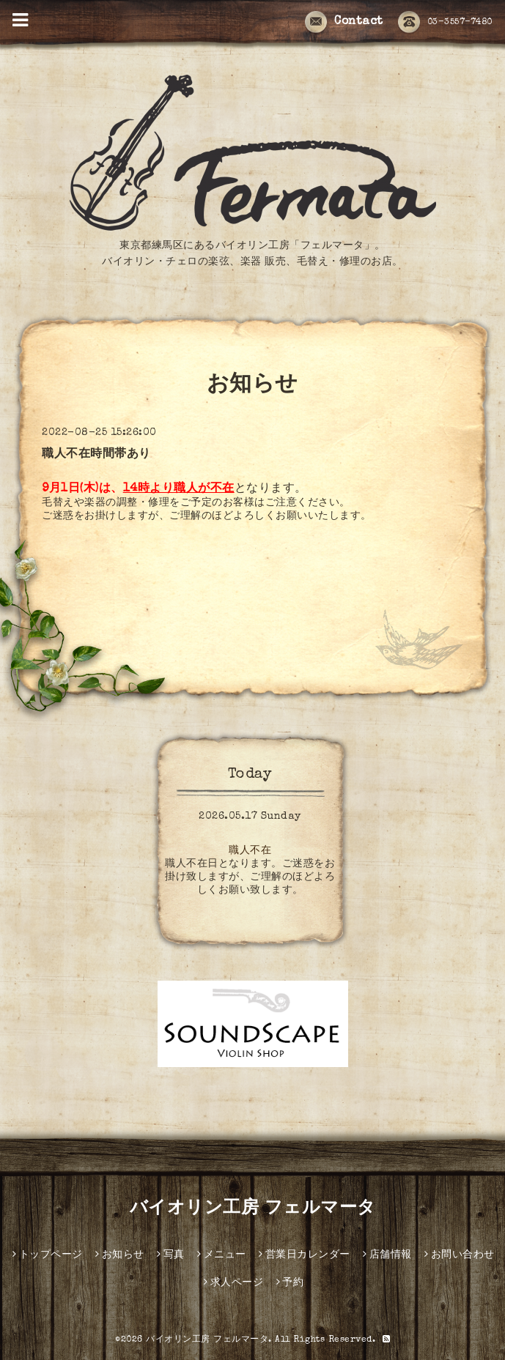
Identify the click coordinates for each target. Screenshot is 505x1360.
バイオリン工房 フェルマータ (253, 1209)
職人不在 (250, 851)
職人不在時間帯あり (96, 455)
